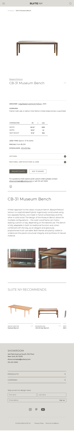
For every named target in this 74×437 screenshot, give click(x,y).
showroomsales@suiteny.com (20, 181)
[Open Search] (70, 3)
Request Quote (18, 171)
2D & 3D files (25, 148)
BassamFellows (16, 79)
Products (11, 10)
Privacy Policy (39, 423)
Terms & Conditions (52, 423)
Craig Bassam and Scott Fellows (30, 104)
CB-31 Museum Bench (23, 10)
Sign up (62, 400)
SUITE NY (27, 423)
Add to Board (38, 171)
